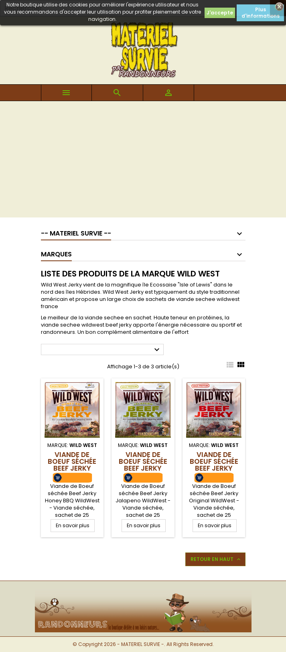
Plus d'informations (260, 12)
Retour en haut (216, 559)
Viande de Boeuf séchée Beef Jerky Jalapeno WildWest (143, 468)
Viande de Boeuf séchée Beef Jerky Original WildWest (214, 468)
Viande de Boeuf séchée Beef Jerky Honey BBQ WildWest (72, 468)
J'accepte (220, 12)
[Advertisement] (143, 161)
